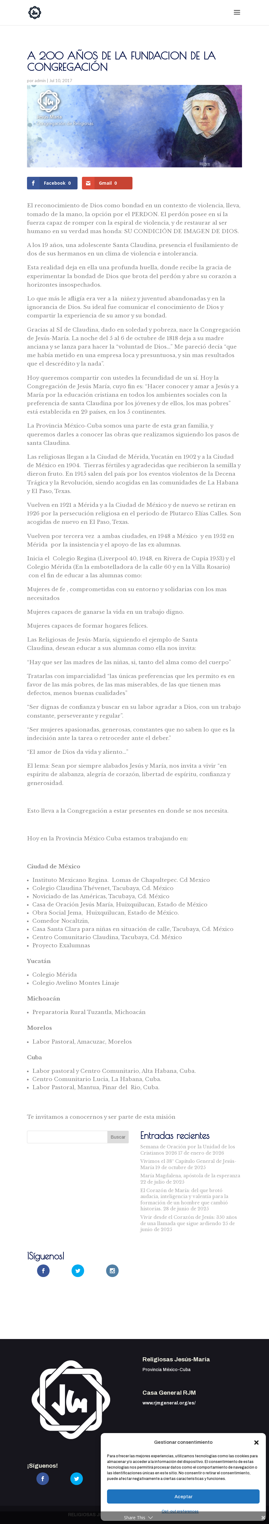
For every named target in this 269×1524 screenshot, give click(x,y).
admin (40, 80)
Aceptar (183, 1496)
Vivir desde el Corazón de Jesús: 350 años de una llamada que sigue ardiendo (188, 1220)
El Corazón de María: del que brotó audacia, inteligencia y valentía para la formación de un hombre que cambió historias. (184, 1200)
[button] (256, 1442)
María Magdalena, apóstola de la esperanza (190, 1176)
